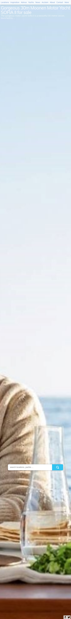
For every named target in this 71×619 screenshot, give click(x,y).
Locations (5, 2)
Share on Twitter (69, 617)
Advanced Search (56, 472)
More (67, 2)
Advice (24, 2)
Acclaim (45, 2)
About (52, 2)
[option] (35, 309)
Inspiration (14, 2)
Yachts (31, 2)
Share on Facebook (65, 617)
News (37, 2)
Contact (59, 2)
